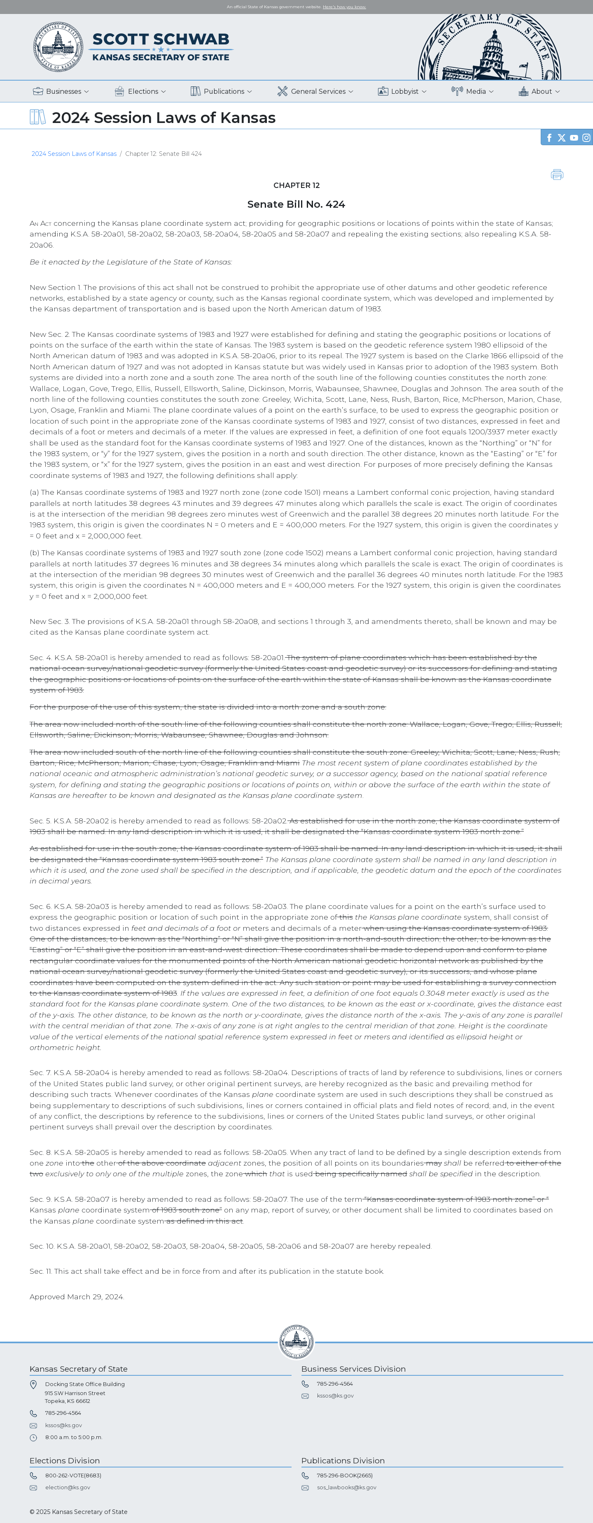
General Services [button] (311, 91)
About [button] (535, 91)
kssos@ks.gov (63, 1425)
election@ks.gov (67, 1487)
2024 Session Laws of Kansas (74, 154)
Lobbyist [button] (398, 91)
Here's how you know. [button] (344, 7)
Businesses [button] (57, 91)
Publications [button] (217, 91)
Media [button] (468, 91)
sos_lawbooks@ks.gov (346, 1487)
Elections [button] (136, 91)
